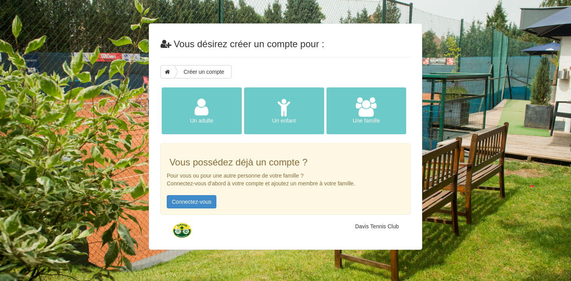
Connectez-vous (191, 202)
